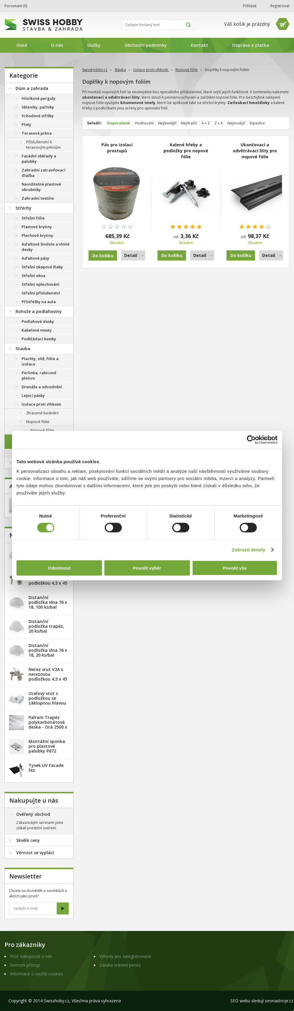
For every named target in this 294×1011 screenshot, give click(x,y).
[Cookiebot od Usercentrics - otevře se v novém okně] (251, 439)
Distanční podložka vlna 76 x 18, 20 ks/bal (47, 650)
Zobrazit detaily (249, 549)
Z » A (218, 123)
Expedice (257, 123)
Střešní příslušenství (41, 293)
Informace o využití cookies (36, 974)
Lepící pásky (33, 395)
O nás (57, 45)
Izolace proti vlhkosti (151, 69)
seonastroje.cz (279, 1001)
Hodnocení (144, 123)
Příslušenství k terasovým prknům (43, 144)
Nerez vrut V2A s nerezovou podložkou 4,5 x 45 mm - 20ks (47, 581)
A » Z (206, 123)
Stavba (120, 69)
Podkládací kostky (39, 338)
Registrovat (280, 5)
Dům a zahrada (32, 88)
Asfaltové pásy (35, 258)
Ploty (26, 124)
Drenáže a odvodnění (42, 386)
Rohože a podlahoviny (39, 311)
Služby (93, 45)
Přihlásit (249, 5)
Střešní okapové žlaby (42, 267)
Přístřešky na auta (39, 301)
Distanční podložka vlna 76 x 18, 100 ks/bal (47, 602)
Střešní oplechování (40, 284)
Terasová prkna (37, 133)
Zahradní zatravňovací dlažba (43, 172)
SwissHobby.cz (94, 69)
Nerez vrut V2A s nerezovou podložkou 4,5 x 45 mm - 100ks (47, 677)
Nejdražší (189, 123)
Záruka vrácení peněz (120, 965)
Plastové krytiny (37, 226)
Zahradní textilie (38, 198)
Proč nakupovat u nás (31, 956)
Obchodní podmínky (145, 45)
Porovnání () (15, 5)
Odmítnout (59, 567)
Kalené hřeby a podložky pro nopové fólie (186, 151)
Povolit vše (235, 567)
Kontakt (199, 45)
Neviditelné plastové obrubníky (41, 186)
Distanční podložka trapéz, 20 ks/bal (46, 626)
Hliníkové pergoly (39, 98)
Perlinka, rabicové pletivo (39, 375)
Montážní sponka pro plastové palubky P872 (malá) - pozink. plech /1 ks (46, 750)
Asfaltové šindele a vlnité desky (46, 246)
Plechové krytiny (37, 235)
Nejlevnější (167, 123)
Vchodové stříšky (38, 115)
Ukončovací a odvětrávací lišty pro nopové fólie (255, 151)
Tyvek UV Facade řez (46, 767)
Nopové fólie (187, 69)
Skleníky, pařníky (38, 107)
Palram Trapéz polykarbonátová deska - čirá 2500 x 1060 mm (47, 724)
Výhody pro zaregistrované (125, 956)
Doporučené (118, 123)
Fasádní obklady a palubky (39, 158)
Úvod (21, 45)
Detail (130, 255)
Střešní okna (33, 275)
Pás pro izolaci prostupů (117, 148)
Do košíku (171, 255)
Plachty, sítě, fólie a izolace (40, 361)
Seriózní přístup (25, 965)
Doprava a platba (250, 45)
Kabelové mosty (37, 330)
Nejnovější (236, 123)
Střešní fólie (33, 218)
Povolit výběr (147, 567)
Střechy (24, 208)
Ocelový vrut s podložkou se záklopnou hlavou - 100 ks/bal (47, 700)
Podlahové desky (38, 321)
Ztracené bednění (42, 413)
